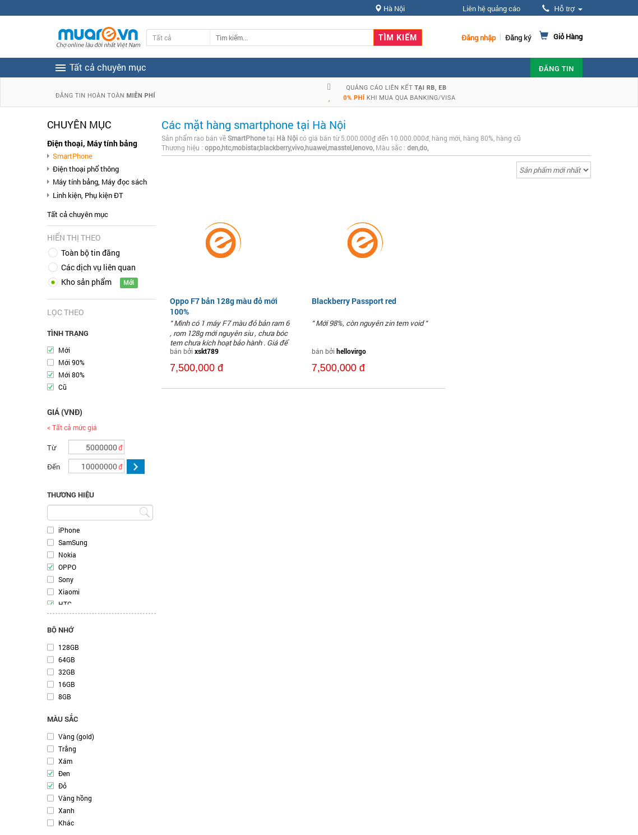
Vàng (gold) (76, 736)
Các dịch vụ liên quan (98, 267)
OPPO (67, 566)
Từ (51, 447)
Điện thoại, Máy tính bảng (92, 143)
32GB (66, 671)
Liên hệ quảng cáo (491, 8)
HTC (65, 603)
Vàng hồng (75, 798)
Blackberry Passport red (354, 301)
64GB (66, 659)
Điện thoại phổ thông (86, 169)
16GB (66, 684)
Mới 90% (71, 362)
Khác (66, 822)
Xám (65, 760)
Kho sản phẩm (86, 281)
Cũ (62, 386)
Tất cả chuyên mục (77, 214)
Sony (65, 579)
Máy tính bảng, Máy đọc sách (100, 182)
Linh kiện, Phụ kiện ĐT (88, 195)
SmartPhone (73, 156)
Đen (64, 773)
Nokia (67, 554)
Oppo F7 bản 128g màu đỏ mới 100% (224, 306)
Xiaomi (69, 591)
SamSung (72, 542)
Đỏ (62, 785)
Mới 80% (71, 374)
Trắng (67, 748)
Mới (64, 349)
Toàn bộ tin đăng (90, 252)
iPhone (69, 529)
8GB (64, 696)
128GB (68, 647)
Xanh (66, 810)
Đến (53, 467)
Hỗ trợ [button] (562, 8)
